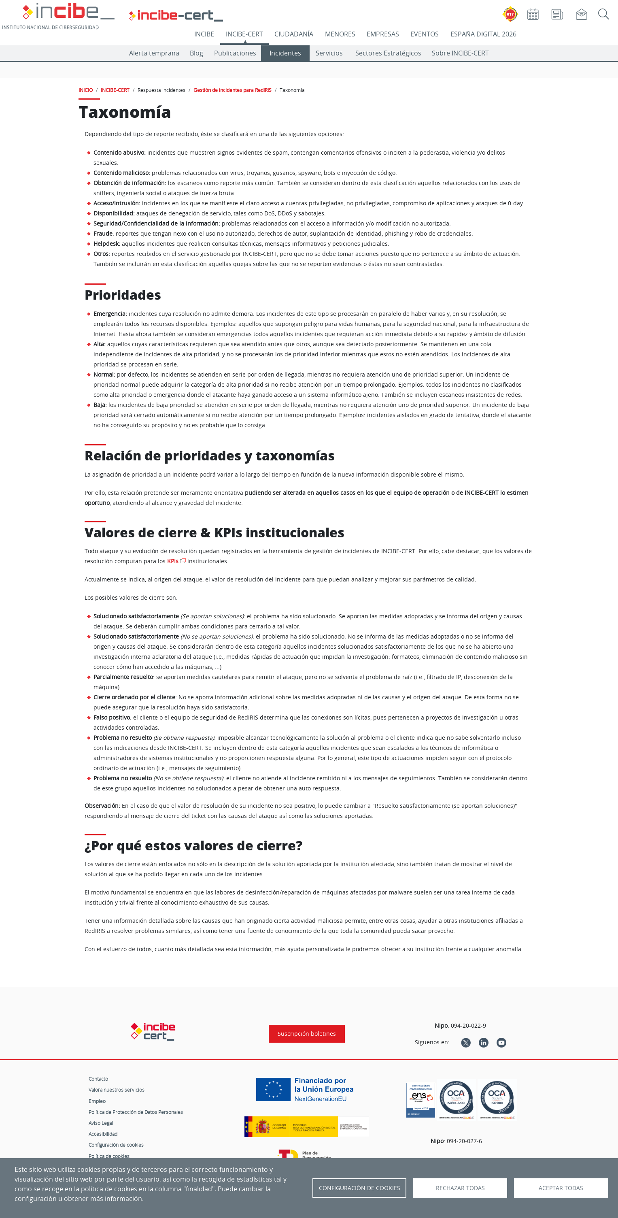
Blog (196, 53)
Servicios (329, 53)
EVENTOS (424, 34)
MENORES (340, 34)
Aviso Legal (101, 1123)
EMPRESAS (383, 34)
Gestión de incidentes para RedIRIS (232, 90)
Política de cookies (109, 1156)
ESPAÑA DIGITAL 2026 (483, 34)
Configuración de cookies (116, 1144)
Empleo (97, 1101)
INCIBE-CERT (244, 34)
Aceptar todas (561, 1188)
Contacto (98, 1078)
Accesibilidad (103, 1134)
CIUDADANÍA (293, 34)
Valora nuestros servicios (116, 1089)
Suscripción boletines (307, 1033)
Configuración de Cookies (359, 1188)
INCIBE (204, 34)
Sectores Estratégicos (388, 53)
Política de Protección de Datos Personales (136, 1112)
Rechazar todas (460, 1188)
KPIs (172, 561)
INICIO (86, 90)
